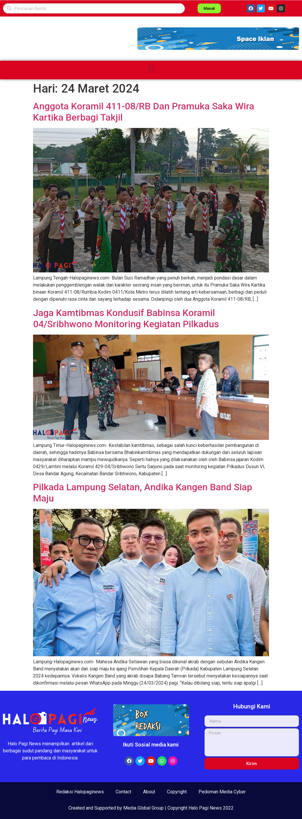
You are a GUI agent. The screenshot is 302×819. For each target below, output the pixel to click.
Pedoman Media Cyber (222, 792)
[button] (218, 38)
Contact (123, 792)
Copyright (177, 792)
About (149, 792)
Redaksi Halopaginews (80, 792)
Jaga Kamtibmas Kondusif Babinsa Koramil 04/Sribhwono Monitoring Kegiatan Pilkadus (126, 318)
